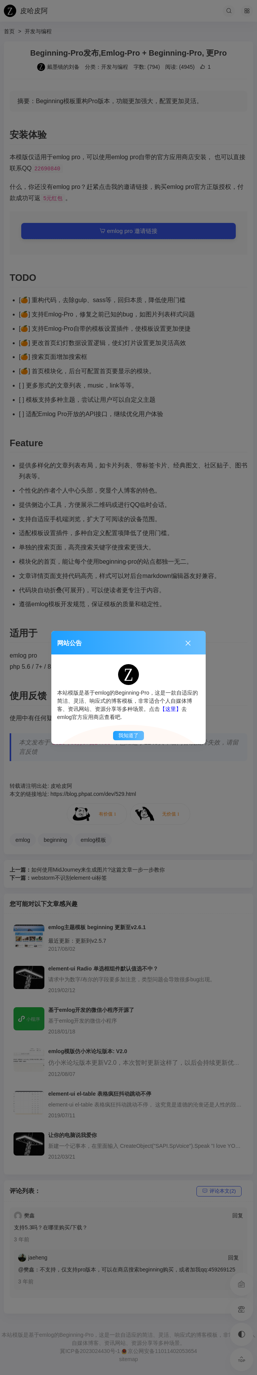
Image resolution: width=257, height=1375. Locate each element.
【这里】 (170, 709)
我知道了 (128, 735)
